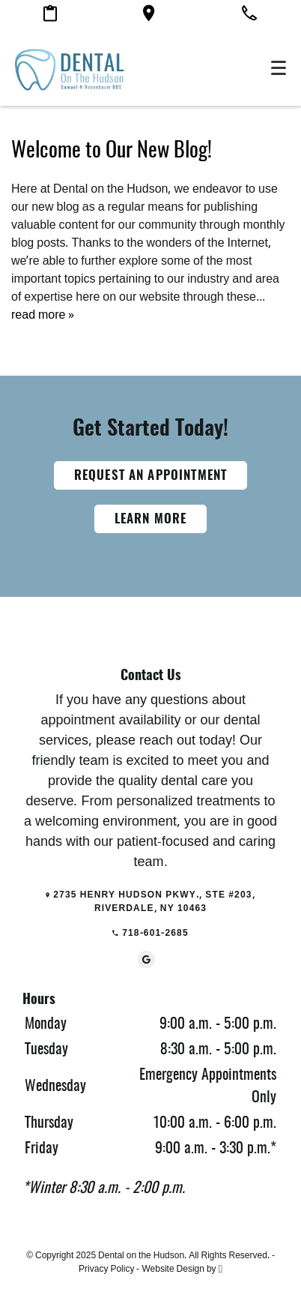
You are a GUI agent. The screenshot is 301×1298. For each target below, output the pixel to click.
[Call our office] (249, 15)
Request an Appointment (150, 475)
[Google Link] (146, 959)
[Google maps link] (148, 15)
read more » (42, 315)
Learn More (151, 519)
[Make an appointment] (50, 15)
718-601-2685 (150, 932)
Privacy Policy (106, 1268)
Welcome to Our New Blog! (111, 151)
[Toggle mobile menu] (278, 68)
